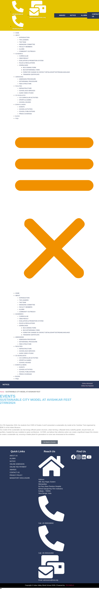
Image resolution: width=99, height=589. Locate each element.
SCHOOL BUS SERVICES (27, 90)
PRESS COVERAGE (25, 113)
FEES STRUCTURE (25, 83)
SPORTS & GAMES (25, 100)
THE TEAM (22, 42)
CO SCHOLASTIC (20, 95)
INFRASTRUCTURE (25, 88)
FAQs (16, 118)
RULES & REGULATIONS (27, 63)
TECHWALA (69, 585)
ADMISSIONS (19, 77)
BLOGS (17, 116)
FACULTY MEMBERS (25, 46)
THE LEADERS (24, 40)
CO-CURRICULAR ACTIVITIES (28, 97)
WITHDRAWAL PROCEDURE (28, 81)
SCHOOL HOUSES (25, 102)
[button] (54, 205)
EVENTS (22, 107)
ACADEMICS (19, 53)
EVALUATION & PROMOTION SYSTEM (31, 60)
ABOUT (17, 35)
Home (2, 392)
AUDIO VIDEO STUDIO (26, 93)
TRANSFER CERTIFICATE (31, 74)
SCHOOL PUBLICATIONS (27, 111)
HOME (17, 33)
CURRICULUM (23, 56)
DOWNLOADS (23, 65)
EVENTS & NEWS (20, 104)
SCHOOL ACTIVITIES (25, 109)
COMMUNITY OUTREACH (27, 51)
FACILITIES (18, 86)
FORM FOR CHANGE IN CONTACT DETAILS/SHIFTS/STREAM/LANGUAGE (46, 72)
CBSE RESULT (23, 58)
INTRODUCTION (24, 37)
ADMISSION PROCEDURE (27, 79)
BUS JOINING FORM (29, 67)
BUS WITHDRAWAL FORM (31, 70)
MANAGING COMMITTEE (27, 44)
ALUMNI (21, 49)
